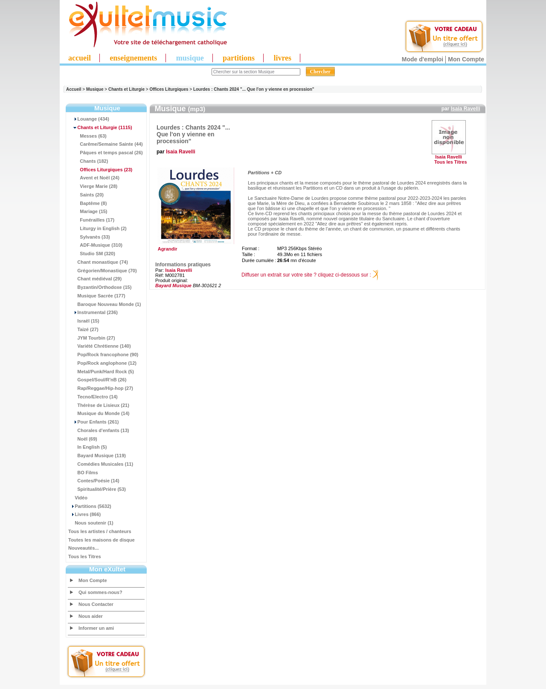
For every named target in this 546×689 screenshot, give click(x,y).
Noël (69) (82, 438)
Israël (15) (83, 320)
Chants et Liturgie (126, 89)
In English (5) (87, 447)
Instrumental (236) (93, 312)
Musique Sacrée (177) (96, 295)
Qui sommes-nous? (100, 592)
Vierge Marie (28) (92, 186)
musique (190, 58)
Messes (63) (87, 135)
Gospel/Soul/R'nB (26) (97, 379)
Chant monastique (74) (98, 262)
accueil (79, 58)
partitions (239, 58)
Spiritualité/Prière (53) (97, 489)
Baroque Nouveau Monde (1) (104, 304)
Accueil (73, 89)
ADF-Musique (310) (95, 245)
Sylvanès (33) (89, 236)
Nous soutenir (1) (90, 522)
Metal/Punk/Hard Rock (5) (101, 371)
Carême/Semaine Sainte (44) (105, 144)
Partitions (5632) (89, 506)
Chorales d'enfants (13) (98, 430)
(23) (100, 169)
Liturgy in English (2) (97, 228)
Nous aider (90, 616)
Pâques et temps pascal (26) (105, 152)
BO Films (83, 472)
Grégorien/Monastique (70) (102, 270)
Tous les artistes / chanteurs (99, 531)
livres (282, 58)
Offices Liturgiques (168, 89)
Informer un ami (96, 628)
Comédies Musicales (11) (100, 464)
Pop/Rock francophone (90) (103, 354)
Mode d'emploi (422, 59)
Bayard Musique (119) (97, 455)
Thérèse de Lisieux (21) (98, 405)
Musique (95, 89)
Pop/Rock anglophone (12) (102, 363)
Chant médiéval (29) (95, 278)
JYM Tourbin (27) (91, 337)
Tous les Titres (84, 556)
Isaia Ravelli (465, 109)
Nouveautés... (83, 548)
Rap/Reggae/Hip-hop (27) (100, 388)
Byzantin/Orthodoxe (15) (99, 287)
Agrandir (194, 246)
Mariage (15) (87, 211)
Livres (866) (84, 514)
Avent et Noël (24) (93, 177)
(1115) (100, 127)
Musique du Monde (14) (98, 413)
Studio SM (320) (91, 253)
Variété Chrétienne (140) (99, 346)
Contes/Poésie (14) (93, 480)
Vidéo (77, 497)
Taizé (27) (83, 329)
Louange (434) (88, 118)
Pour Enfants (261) (93, 421)
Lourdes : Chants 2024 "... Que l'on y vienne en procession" (253, 89)
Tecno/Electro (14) (93, 396)
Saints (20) (86, 194)
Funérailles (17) (91, 219)
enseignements (133, 58)
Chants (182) (88, 161)
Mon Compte (466, 59)
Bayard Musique (173, 285)
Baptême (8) (87, 203)
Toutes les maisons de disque (101, 539)
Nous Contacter (95, 604)
